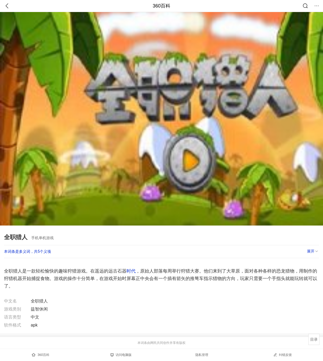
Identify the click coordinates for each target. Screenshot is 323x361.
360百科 (161, 6)
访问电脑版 (121, 355)
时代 (131, 271)
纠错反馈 (282, 355)
